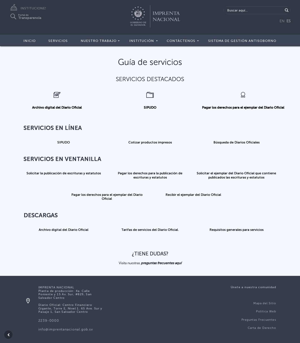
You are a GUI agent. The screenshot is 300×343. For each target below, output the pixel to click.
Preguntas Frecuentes (258, 320)
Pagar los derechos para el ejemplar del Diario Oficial (243, 107)
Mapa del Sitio (264, 303)
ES (288, 21)
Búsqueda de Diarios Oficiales (236, 142)
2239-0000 (48, 321)
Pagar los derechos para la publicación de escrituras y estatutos (150, 175)
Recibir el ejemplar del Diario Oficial (193, 195)
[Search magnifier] (286, 10)
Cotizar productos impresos (150, 142)
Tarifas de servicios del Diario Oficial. (150, 230)
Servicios (58, 41)
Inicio (29, 41)
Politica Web (266, 311)
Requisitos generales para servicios (236, 230)
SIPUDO (150, 107)
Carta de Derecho (262, 328)
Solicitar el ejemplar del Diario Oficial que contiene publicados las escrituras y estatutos (236, 175)
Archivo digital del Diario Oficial (57, 107)
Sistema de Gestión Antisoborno (242, 41)
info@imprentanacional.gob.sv (65, 329)
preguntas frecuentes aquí (161, 263)
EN (282, 21)
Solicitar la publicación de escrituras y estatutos (63, 173)
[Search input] (254, 10)
